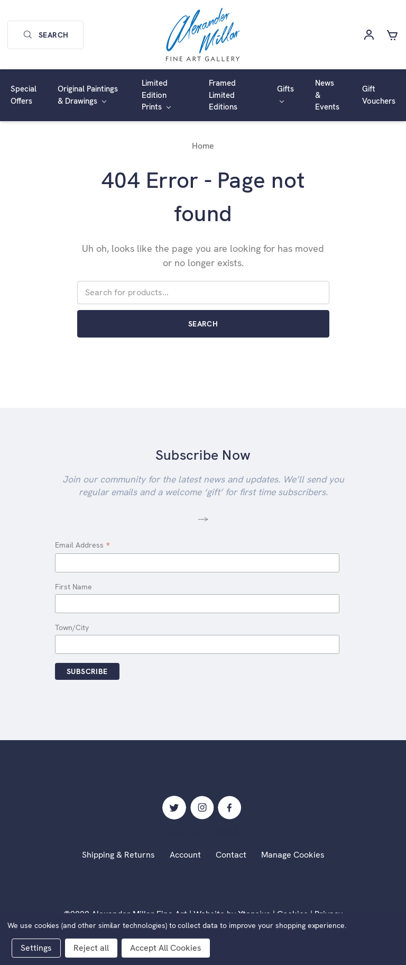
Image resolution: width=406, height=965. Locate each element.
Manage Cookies (293, 854)
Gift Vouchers (378, 95)
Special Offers (23, 95)
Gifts (285, 94)
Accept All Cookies (165, 947)
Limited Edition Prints (156, 95)
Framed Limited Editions (223, 95)
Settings (36, 947)
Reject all (91, 947)
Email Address (82, 545)
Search (45, 35)
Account (185, 854)
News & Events (327, 95)
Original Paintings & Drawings (88, 95)
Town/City (72, 627)
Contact (231, 854)
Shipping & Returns (118, 854)
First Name (73, 586)
